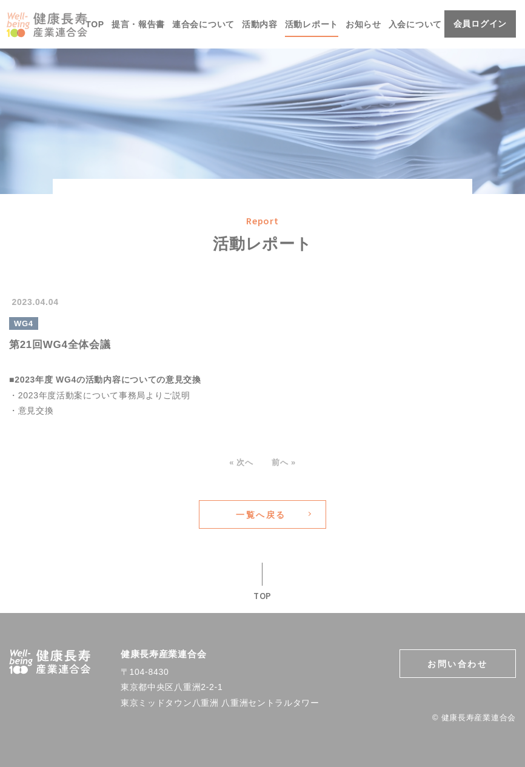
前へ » (280, 462)
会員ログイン (480, 23)
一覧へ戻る (261, 515)
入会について (415, 24)
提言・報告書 (138, 24)
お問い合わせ (457, 664)
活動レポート (311, 24)
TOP (94, 24)
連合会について (203, 24)
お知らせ (363, 24)
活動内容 (260, 24)
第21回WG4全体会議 (59, 344)
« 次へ (245, 462)
